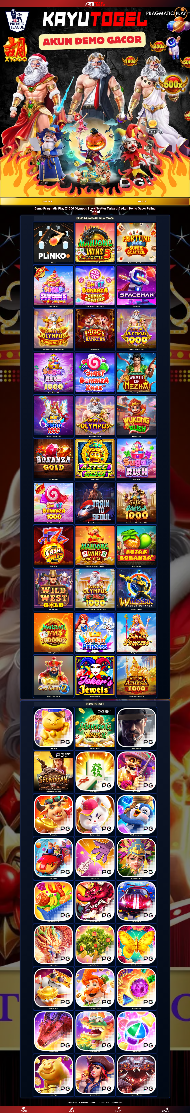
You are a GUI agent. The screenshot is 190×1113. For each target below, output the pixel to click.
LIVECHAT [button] (166, 1109)
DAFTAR (47, 201)
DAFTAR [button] (118, 1109)
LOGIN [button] (71, 1109)
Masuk (142, 201)
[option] (53, 242)
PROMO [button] (24, 1109)
